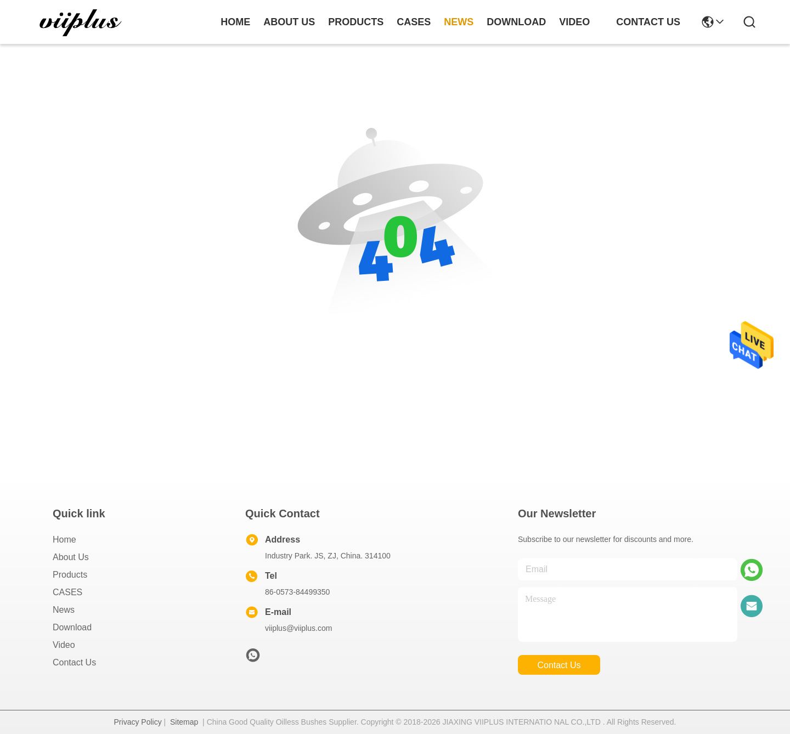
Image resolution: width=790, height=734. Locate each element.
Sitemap (184, 722)
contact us (648, 21)
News (64, 609)
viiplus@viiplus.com (298, 628)
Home (235, 21)
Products (70, 574)
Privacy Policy (138, 722)
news (458, 21)
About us (71, 557)
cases (414, 21)
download (516, 21)
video (574, 21)
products (355, 21)
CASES (67, 592)
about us (289, 21)
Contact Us (74, 662)
